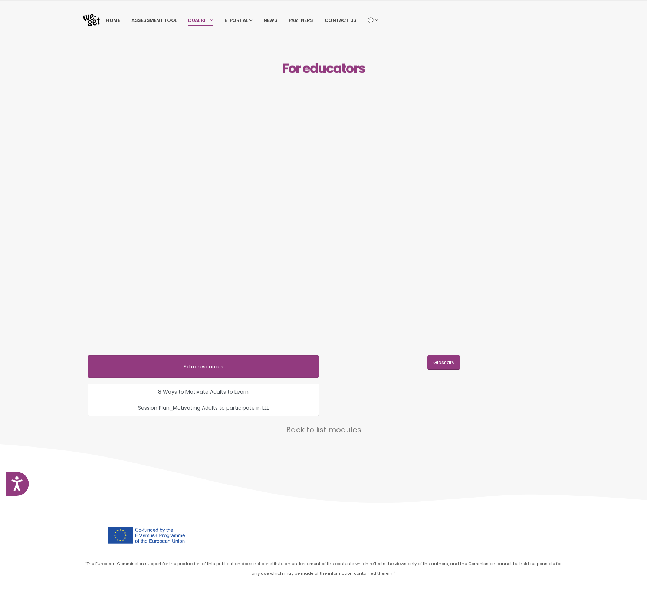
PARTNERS (301, 20)
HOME (113, 20)
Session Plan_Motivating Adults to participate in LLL (203, 408)
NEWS (270, 20)
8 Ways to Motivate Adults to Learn (203, 392)
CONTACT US (341, 20)
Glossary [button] (443, 362)
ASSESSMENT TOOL (154, 20)
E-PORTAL (236, 20)
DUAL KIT (198, 20)
